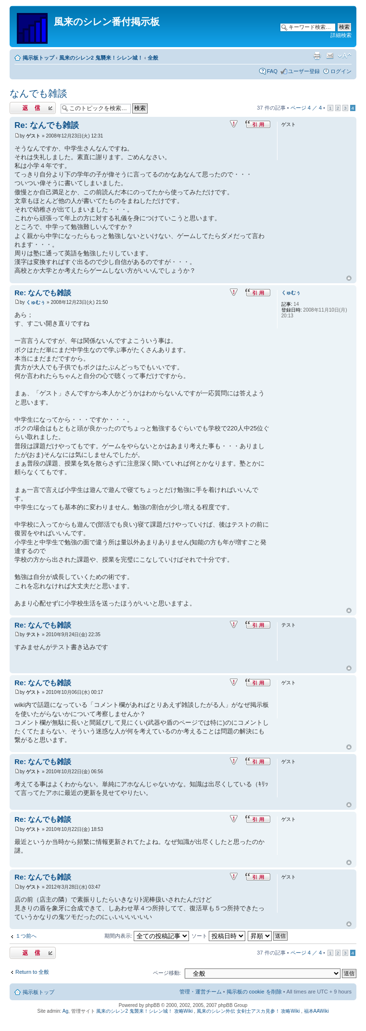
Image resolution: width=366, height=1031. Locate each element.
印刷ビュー (317, 55)
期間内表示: (146, 936)
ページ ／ (306, 108)
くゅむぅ (35, 302)
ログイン (341, 71)
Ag (65, 1011)
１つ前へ (26, 936)
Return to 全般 (32, 972)
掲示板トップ (38, 58)
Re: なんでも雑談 (46, 125)
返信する (33, 108)
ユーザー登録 (304, 71)
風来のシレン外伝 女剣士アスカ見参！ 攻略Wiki (248, 1011)
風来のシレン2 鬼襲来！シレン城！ (101, 58)
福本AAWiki (316, 1011)
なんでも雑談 (38, 93)
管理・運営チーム (200, 991)
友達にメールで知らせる (330, 55)
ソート (218, 936)
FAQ (272, 71)
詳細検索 (341, 35)
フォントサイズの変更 (345, 55)
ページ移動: (167, 973)
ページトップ (349, 278)
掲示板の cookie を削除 (254, 991)
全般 (153, 58)
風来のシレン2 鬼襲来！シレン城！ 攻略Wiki (144, 1011)
